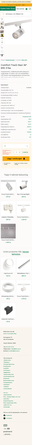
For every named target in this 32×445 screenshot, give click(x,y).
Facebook (9, 415)
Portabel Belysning (8, 364)
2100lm (29, 132)
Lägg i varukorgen (16, 159)
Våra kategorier (7, 358)
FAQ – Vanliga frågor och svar (11, 396)
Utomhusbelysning (8, 376)
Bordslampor (7, 366)
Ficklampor (6, 384)
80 (30, 129)
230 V (29, 121)
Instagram (9, 418)
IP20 (30, 119)
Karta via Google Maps (10, 333)
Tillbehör (6, 386)
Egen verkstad (20, 8)
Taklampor (6, 362)
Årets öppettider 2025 (10, 403)
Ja (30, 134)
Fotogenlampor (7, 382)
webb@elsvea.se (16, 349)
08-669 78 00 (10, 346)
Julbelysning (6, 360)
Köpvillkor (6, 398)
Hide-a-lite (24, 60)
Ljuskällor (6, 368)
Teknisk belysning (10, 60)
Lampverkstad (7, 394)
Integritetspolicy (8, 401)
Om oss (5, 392)
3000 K (29, 126)
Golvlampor (6, 370)
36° (30, 137)
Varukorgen (6, 407)
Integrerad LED (27, 116)
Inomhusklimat (7, 388)
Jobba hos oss (7, 405)
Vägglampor (6, 372)
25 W (29, 124)
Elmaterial (6, 378)
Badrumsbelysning (8, 380)
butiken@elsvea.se (14, 351)
